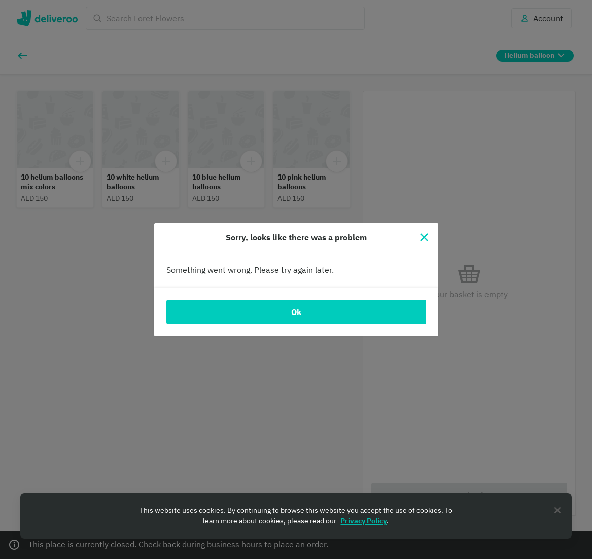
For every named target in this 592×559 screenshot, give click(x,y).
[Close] (424, 237)
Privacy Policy (363, 521)
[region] (296, 516)
